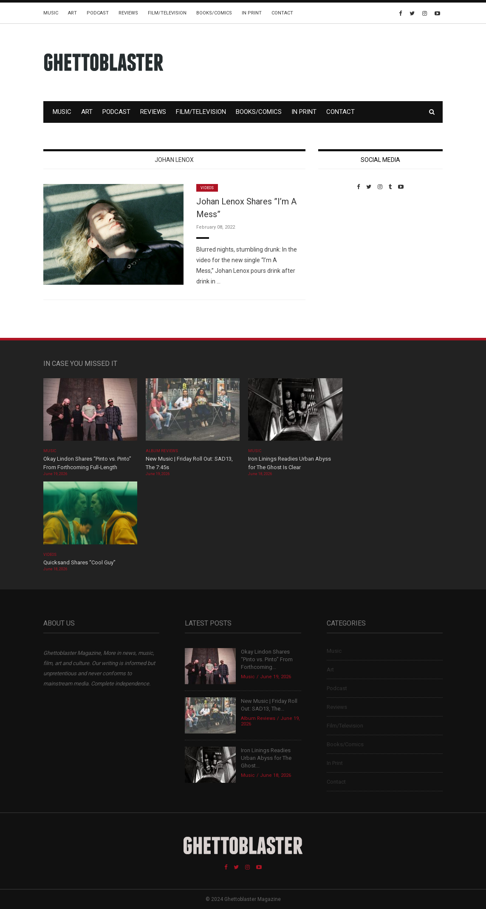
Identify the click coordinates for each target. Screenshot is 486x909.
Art (72, 13)
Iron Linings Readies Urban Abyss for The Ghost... (266, 758)
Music (50, 13)
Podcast (98, 13)
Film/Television (167, 13)
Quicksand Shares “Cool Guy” (79, 562)
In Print (252, 13)
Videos (207, 188)
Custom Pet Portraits (343, 248)
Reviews (128, 13)
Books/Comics (214, 13)
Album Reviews (162, 451)
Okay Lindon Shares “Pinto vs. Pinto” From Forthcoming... (267, 659)
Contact (282, 13)
